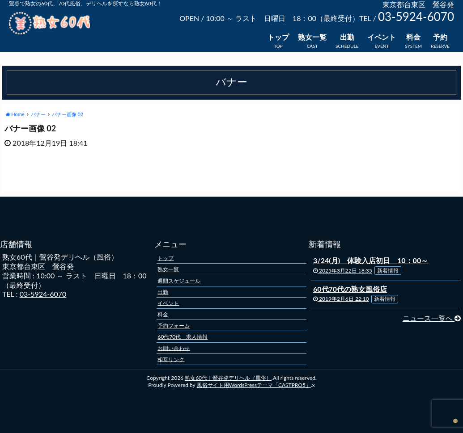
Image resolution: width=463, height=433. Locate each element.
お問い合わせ (173, 348)
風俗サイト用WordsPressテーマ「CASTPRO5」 (254, 385)
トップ (278, 37)
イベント (381, 37)
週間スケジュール (178, 280)
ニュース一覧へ (432, 318)
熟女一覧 (312, 37)
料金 (413, 37)
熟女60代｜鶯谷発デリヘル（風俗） (228, 377)
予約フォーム (173, 325)
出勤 (347, 37)
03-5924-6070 (43, 294)
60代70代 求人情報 (182, 336)
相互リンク (170, 359)
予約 (440, 37)
